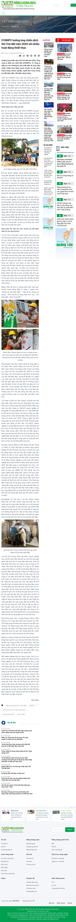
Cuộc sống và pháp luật (8, 873)
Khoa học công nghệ (60, 854)
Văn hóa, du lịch (30, 864)
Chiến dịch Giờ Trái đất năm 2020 (14, 710)
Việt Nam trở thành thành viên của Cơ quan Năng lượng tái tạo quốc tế (65, 162)
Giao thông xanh (58, 878)
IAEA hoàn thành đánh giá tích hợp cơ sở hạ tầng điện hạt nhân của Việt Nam (65, 222)
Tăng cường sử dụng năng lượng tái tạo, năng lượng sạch (16, 752)
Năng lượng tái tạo (31, 850)
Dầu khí (54, 846)
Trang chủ (5, 26)
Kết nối (29, 854)
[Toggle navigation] (3, 14)
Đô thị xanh (4, 864)
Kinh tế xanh (30, 858)
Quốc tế (3, 846)
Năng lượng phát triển (60, 840)
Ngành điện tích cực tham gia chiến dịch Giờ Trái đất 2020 (16, 767)
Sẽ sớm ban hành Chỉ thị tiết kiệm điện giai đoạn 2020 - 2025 (15, 786)
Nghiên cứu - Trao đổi (58, 861)
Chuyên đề (15, 26)
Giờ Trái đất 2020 (8, 714)
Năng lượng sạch (32, 840)
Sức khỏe (29, 861)
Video (3, 878)
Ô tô (53, 882)
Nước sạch (4, 870)
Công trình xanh (31, 888)
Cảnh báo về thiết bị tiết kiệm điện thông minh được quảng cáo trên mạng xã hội (16, 731)
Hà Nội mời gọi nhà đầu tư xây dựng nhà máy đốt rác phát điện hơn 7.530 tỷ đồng (65, 206)
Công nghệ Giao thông (58, 888)
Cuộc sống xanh (7, 854)
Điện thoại (61, 903)
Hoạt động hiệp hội (6, 850)
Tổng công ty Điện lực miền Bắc (16, 705)
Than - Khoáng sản (57, 850)
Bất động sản (5, 861)
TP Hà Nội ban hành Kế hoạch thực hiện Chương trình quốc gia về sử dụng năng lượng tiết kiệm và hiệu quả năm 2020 (16, 759)
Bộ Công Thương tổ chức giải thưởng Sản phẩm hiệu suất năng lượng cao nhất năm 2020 (16, 792)
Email (70, 903)
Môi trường (4, 867)
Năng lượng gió (30, 843)
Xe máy (54, 885)
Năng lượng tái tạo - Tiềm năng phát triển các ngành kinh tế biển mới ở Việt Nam (65, 190)
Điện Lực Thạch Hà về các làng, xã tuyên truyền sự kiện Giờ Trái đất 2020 (14, 738)
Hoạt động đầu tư (41, 810)
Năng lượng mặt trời (32, 846)
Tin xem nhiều (48, 145)
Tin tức (3, 840)
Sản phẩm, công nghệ (58, 858)
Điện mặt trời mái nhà (32, 885)
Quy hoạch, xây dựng (7, 858)
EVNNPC (32, 705)
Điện (53, 843)
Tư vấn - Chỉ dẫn (66, 810)
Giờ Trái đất (21, 714)
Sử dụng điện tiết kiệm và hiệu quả (12, 773)
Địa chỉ (51, 903)
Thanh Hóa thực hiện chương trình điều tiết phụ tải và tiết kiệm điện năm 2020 (15, 745)
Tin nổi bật (46, 40)
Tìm (73, 5)
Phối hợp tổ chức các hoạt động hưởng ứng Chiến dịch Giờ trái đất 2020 (15, 779)
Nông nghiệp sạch (31, 891)
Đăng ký (69, 829)
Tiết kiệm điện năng (32, 882)
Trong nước (14, 810)
